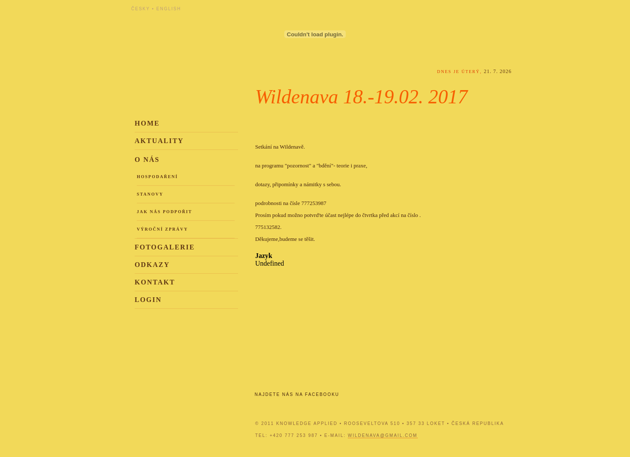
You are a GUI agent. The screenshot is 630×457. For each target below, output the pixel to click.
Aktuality (159, 140)
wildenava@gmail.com (383, 435)
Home (147, 123)
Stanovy (150, 194)
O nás (147, 159)
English (168, 8)
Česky (140, 8)
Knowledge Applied (208, 31)
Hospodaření (157, 176)
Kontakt (155, 282)
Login (148, 299)
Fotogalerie (165, 247)
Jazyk (263, 255)
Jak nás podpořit (164, 211)
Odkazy (152, 264)
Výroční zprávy (162, 229)
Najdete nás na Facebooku (297, 394)
